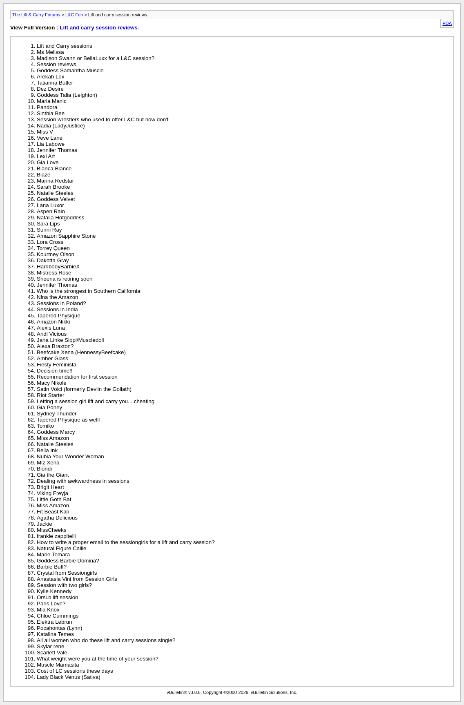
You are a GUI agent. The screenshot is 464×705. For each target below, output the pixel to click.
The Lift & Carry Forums (36, 14)
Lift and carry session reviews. (99, 28)
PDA (447, 23)
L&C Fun (74, 14)
